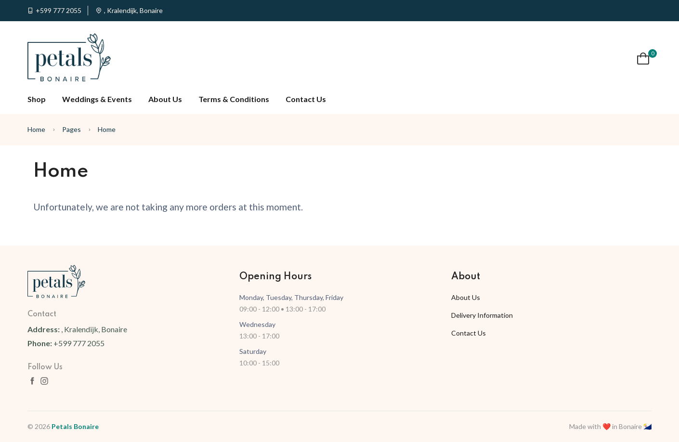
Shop (36, 99)
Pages (71, 129)
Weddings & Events (97, 99)
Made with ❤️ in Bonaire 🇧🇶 (610, 426)
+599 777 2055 (58, 10)
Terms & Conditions (233, 99)
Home (36, 129)
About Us (165, 99)
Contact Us (306, 99)
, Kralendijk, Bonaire (133, 10)
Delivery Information (482, 315)
